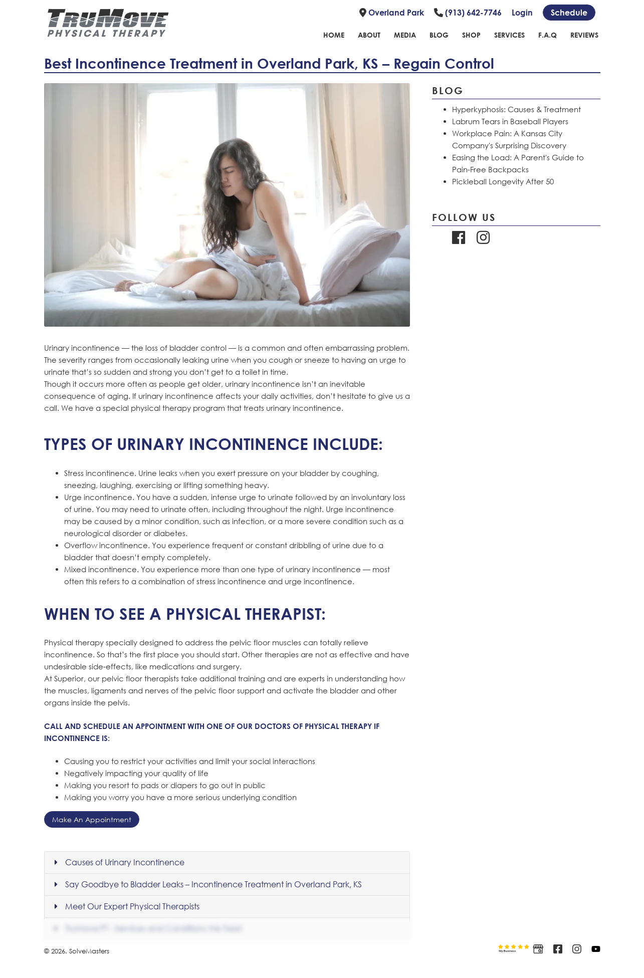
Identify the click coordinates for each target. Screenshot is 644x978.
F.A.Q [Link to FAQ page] (547, 35)
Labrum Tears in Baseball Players (510, 121)
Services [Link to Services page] (509, 35)
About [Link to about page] (369, 35)
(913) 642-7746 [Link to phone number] (468, 13)
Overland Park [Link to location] (391, 13)
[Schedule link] (569, 13)
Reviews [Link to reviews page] (584, 35)
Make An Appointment (91, 819)
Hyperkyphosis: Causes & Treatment (516, 109)
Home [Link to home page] (333, 35)
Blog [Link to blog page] (439, 35)
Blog (448, 90)
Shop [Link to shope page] (471, 35)
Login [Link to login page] (522, 13)
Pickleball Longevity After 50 (503, 181)
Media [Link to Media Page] (405, 35)
